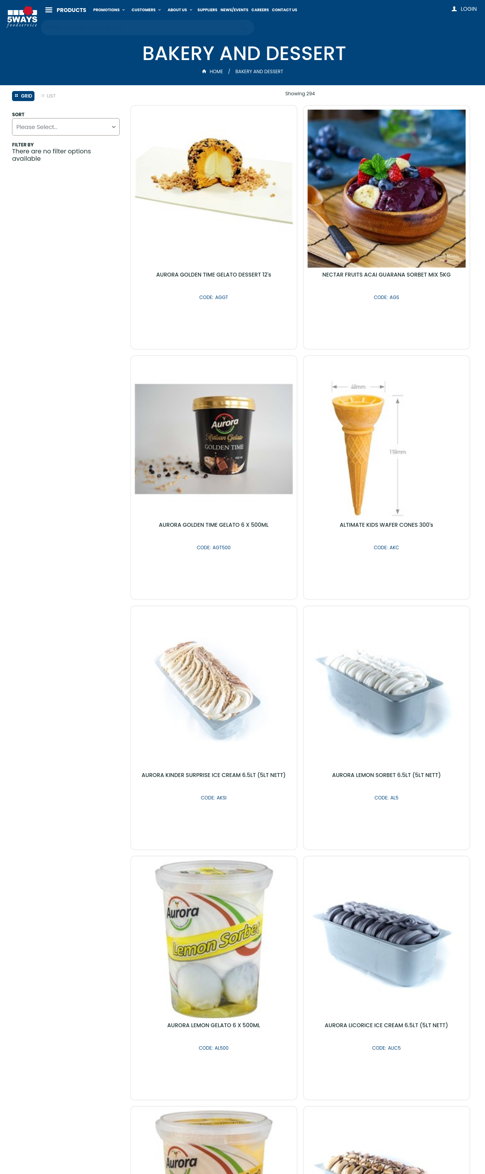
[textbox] (140, 27)
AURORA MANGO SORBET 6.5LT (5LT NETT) (415, 798)
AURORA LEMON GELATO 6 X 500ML (184, 602)
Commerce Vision (283, 1151)
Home (213, 71)
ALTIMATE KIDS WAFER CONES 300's (185, 410)
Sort (18, 114)
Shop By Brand (284, 969)
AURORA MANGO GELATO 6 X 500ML (415, 602)
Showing (300, 93)
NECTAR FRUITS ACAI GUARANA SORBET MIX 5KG (300, 220)
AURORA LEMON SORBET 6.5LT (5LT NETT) (415, 413)
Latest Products (201, 969)
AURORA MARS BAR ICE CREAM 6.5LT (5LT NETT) (185, 798)
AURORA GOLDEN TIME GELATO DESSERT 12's (184, 220)
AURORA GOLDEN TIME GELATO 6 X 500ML (415, 220)
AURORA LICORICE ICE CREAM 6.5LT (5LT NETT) (300, 605)
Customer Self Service (223, 1151)
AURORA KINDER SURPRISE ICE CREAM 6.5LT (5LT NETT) (300, 413)
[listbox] (65, 127)
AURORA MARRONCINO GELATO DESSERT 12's (300, 798)
